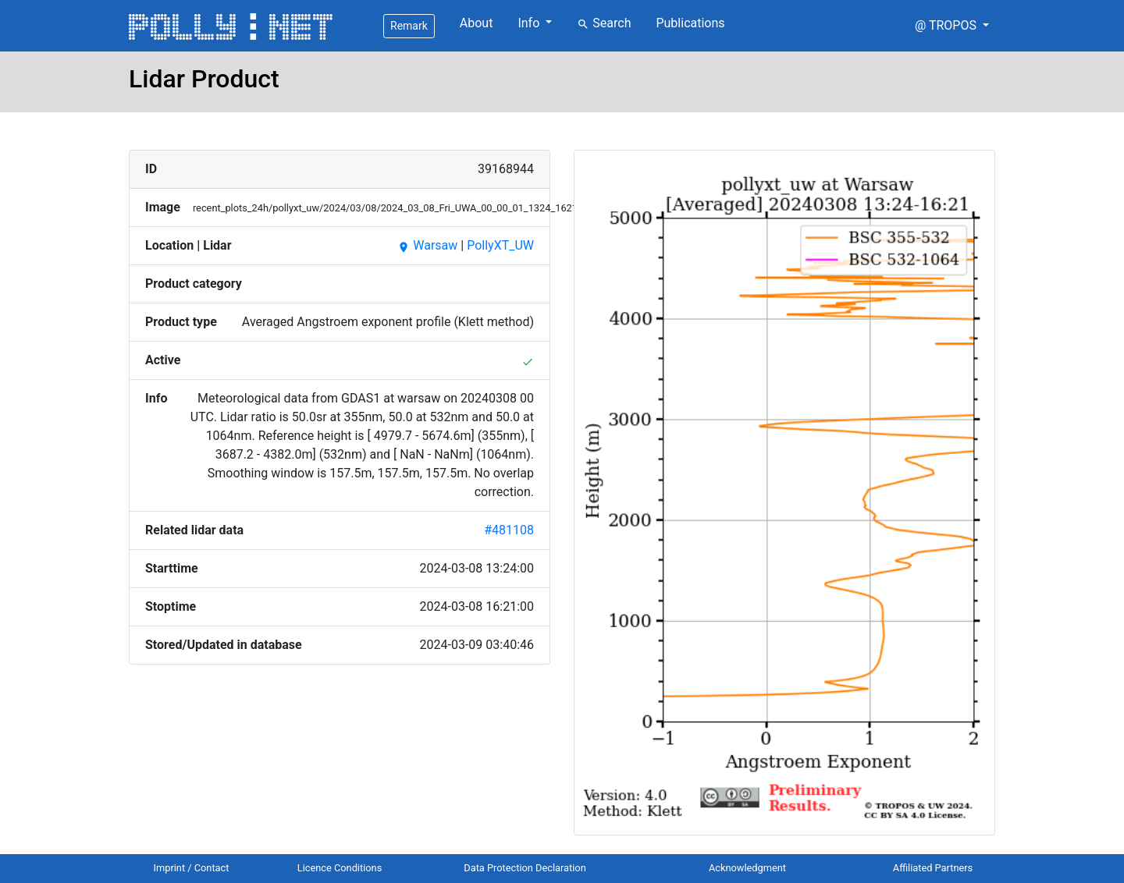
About (476, 23)
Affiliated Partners (933, 868)
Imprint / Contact (191, 868)
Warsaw (427, 245)
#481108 (509, 530)
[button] (952, 25)
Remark (409, 26)
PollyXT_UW (500, 245)
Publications (690, 23)
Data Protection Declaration (524, 868)
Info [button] (530, 23)
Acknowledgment (747, 868)
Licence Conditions (339, 868)
